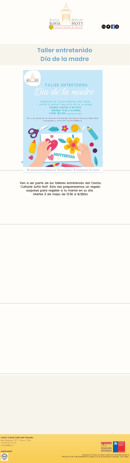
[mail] (104, 27)
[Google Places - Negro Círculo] (108, 27)
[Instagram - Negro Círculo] (117, 27)
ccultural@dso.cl (7, 445)
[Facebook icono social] (113, 27)
